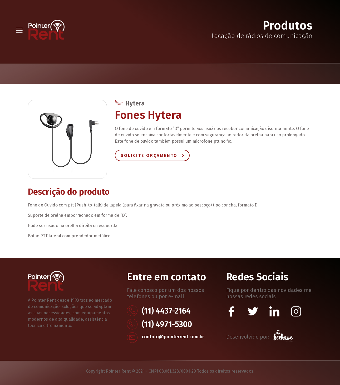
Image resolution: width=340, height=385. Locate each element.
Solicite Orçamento (152, 155)
